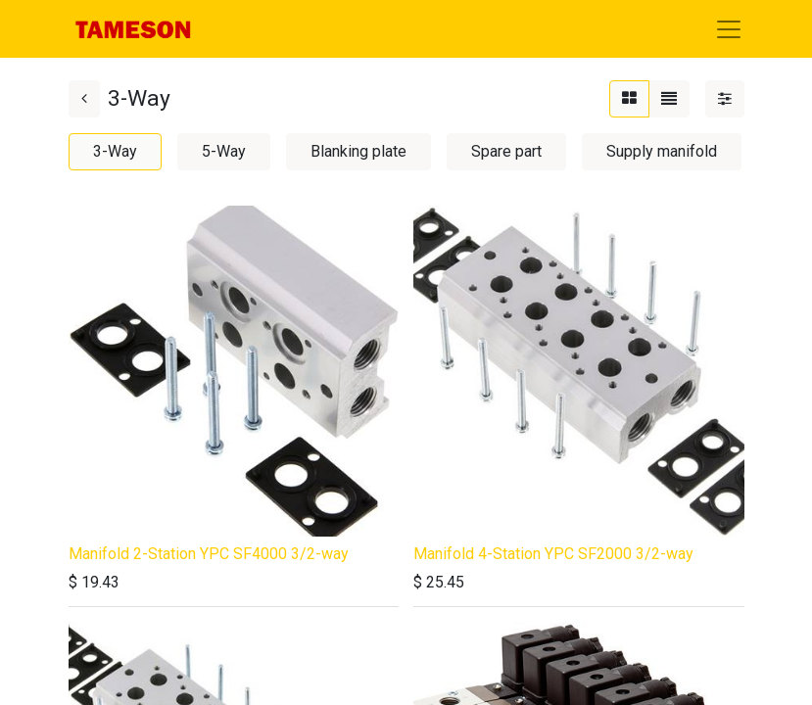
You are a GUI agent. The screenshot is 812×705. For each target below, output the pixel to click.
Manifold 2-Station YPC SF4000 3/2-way (209, 553)
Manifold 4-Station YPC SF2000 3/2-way (553, 553)
